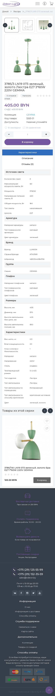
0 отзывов (11, 96)
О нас (27, 607)
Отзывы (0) (27, 164)
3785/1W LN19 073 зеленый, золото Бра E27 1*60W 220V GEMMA (27, 469)
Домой (5, 11)
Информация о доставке (27, 611)
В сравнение (32, 127)
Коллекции (27, 642)
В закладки (12, 127)
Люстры (17, 11)
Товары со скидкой (27, 647)
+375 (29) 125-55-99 (27, 569)
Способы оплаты (27, 616)
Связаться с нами (27, 627)
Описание (27, 158)
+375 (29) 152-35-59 (27, 574)
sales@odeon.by (27, 577)
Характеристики (27, 152)
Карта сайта (27, 631)
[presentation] (44, 410)
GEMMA (30, 114)
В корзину (27, 142)
